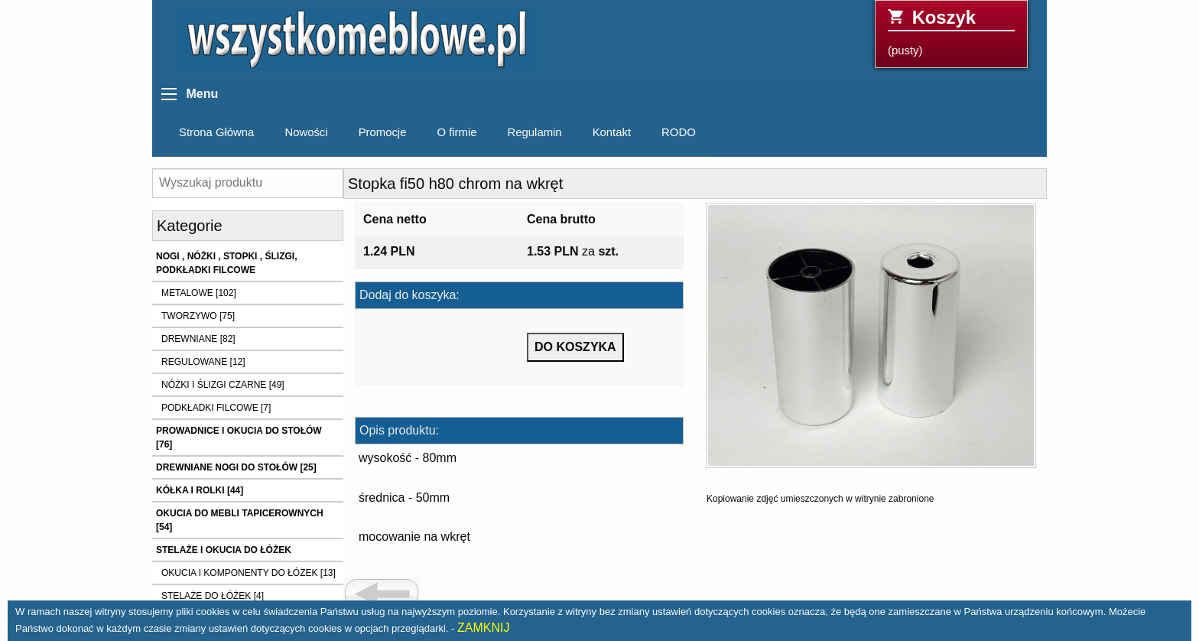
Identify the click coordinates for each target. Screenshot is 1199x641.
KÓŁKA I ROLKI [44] (199, 490)
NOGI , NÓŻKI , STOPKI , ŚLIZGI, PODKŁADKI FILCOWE (226, 263)
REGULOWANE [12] (203, 361)
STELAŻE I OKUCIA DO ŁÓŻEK (223, 550)
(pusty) (951, 32)
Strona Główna (216, 132)
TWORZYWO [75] (198, 316)
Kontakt (612, 132)
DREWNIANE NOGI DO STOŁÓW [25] (236, 467)
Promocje (383, 132)
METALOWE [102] (198, 293)
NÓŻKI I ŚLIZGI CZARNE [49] (222, 384)
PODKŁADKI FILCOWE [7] (216, 407)
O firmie (456, 132)
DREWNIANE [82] (198, 339)
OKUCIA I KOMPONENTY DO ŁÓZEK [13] (248, 573)
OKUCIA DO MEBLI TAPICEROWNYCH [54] (239, 520)
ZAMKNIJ (483, 627)
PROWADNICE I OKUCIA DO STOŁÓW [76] (239, 437)
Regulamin (535, 132)
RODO (678, 132)
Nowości (305, 132)
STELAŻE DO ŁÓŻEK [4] (212, 596)
